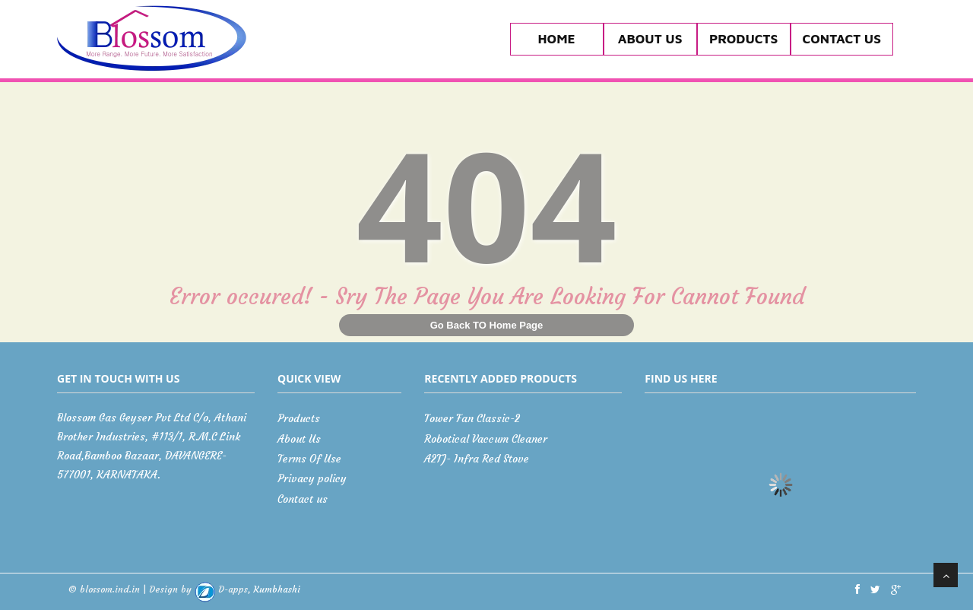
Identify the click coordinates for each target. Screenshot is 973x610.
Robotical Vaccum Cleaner (485, 439)
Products (743, 38)
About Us (650, 38)
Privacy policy (312, 478)
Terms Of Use (309, 458)
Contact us (842, 38)
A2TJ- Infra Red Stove (476, 458)
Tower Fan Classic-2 (472, 418)
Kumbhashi (247, 589)
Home (556, 38)
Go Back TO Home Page (487, 325)
